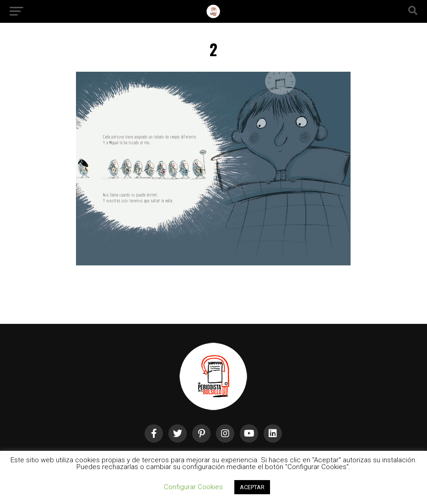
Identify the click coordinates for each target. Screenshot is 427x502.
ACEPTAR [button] (252, 487)
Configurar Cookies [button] (193, 487)
